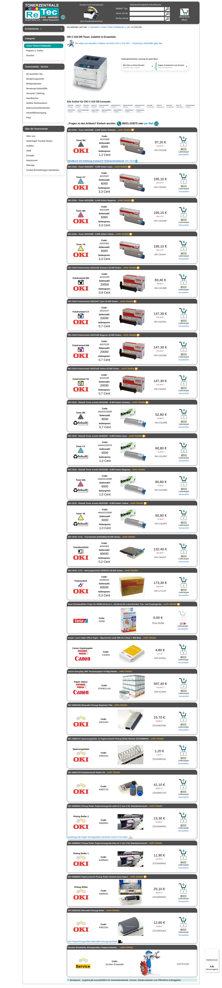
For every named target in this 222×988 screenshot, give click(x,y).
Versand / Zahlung (35, 93)
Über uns (31, 136)
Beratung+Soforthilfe (37, 88)
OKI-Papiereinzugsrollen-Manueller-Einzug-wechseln (95, 941)
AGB (28, 150)
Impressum (32, 160)
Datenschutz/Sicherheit (38, 108)
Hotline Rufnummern (36, 103)
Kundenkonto (33, 28)
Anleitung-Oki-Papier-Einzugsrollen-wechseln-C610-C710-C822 (100, 837)
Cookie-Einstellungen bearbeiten (42, 170)
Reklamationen (33, 83)
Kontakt (30, 155)
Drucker (30, 55)
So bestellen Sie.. (35, 74)
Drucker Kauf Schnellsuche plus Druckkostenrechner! (91, 13)
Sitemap (30, 165)
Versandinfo (183, 154)
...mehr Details (123, 130)
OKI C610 (103, 161)
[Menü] (217, 950)
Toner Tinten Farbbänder (38, 46)
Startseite (94, 27)
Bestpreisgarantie (35, 79)
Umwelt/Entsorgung (36, 113)
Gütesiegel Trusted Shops (39, 141)
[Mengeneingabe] (183, 145)
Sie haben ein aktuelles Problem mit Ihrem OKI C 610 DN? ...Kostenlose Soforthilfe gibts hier (114, 43)
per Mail (148, 123)
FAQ (28, 117)
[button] (172, 66)
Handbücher (32, 98)
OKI (128, 27)
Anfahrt (30, 146)
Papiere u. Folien (34, 50)
